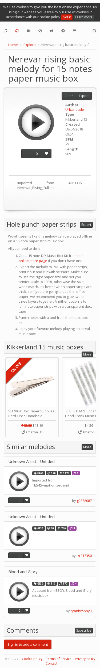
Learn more (84, 17)
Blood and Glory (23, 571)
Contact (51, 663)
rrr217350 (84, 555)
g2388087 (84, 500)
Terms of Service (58, 659)
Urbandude (74, 109)
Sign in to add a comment (27, 644)
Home (13, 44)
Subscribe (83, 630)
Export (84, 96)
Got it (67, 17)
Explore (29, 44)
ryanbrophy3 (81, 610)
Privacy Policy (85, 659)
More (87, 354)
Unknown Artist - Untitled (31, 461)
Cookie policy (32, 659)
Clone (69, 96)
